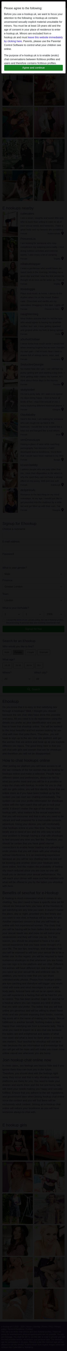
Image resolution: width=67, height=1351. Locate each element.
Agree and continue (33, 67)
